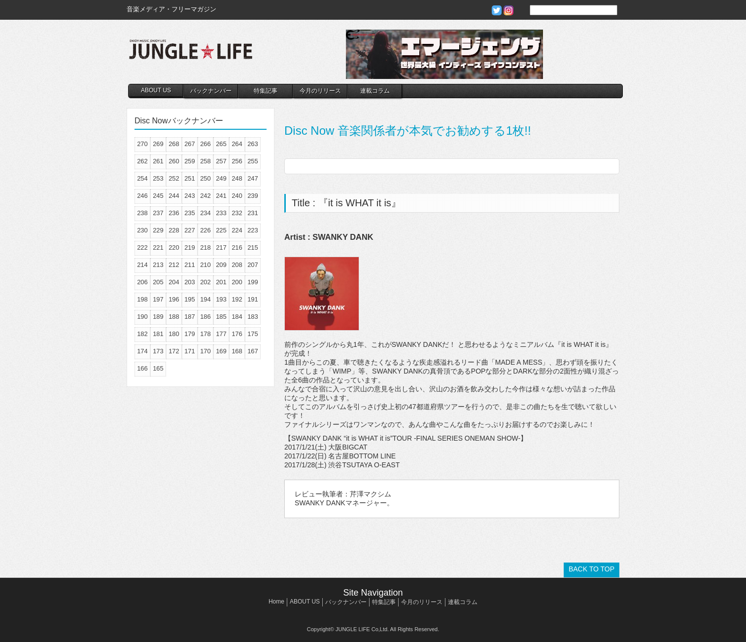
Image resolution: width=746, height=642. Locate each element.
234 (205, 213)
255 (252, 161)
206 (142, 282)
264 (237, 144)
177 (221, 334)
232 (237, 213)
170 (205, 351)
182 (142, 334)
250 (205, 178)
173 (158, 351)
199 (252, 282)
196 (174, 299)
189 (158, 316)
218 (205, 247)
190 (142, 316)
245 (158, 195)
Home (276, 601)
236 (174, 213)
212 (174, 264)
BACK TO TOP (591, 569)
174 (142, 351)
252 (174, 178)
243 (189, 195)
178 (205, 334)
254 (142, 178)
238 (142, 213)
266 (205, 144)
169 (221, 351)
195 (189, 299)
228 (174, 230)
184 (237, 316)
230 (142, 230)
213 (158, 264)
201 (221, 282)
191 (252, 299)
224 (237, 230)
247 (252, 178)
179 (189, 334)
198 (142, 299)
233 (221, 213)
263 (252, 144)
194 (205, 299)
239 (252, 195)
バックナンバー (211, 90)
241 (221, 195)
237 (158, 213)
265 (221, 144)
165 (158, 368)
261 (158, 161)
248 (237, 178)
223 (252, 230)
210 (205, 264)
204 (174, 282)
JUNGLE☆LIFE (190, 54)
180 (174, 334)
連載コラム (375, 90)
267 (189, 144)
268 (174, 144)
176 (237, 334)
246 (142, 195)
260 (174, 161)
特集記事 (265, 90)
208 (237, 264)
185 (221, 316)
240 (237, 195)
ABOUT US (156, 90)
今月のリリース (320, 90)
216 (237, 247)
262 (142, 161)
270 (142, 144)
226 (205, 230)
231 (252, 213)
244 (174, 195)
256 (237, 161)
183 (252, 316)
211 (189, 264)
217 (221, 247)
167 (252, 351)
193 (221, 299)
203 (189, 282)
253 (158, 178)
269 (158, 144)
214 (142, 264)
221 (158, 247)
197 (158, 299)
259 (189, 161)
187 (189, 316)
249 (221, 178)
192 (237, 299)
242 (205, 195)
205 (158, 282)
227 (189, 230)
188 (174, 316)
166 (142, 368)
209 (221, 264)
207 (252, 264)
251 (189, 178)
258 (205, 161)
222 (142, 247)
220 (174, 247)
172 (174, 351)
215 (252, 247)
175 (252, 334)
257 (221, 161)
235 (189, 213)
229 (158, 230)
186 (205, 316)
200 (237, 282)
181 (158, 334)
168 (237, 351)
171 (189, 351)
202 (205, 282)
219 (189, 247)
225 (221, 230)
